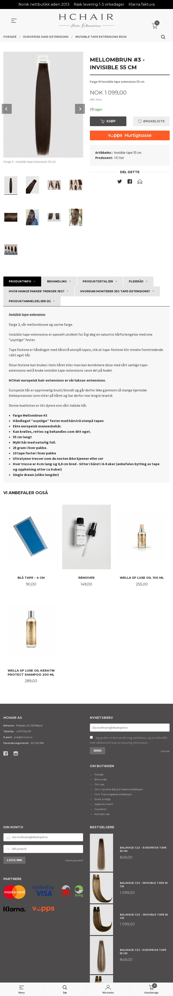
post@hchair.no (23, 737)
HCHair (119, 158)
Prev (7, 109)
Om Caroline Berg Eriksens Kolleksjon (118, 789)
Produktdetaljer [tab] (98, 281)
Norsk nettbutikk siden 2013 (43, 4)
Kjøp (108, 121)
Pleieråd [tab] (136, 281)
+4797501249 (23, 732)
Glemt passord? (74, 860)
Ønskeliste (151, 121)
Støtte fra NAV (103, 804)
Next (80, 109)
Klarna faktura (142, 4)
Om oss (99, 784)
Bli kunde (100, 780)
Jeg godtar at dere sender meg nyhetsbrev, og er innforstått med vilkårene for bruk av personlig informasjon (128, 741)
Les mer (165, 751)
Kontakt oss (101, 814)
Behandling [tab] (57, 281)
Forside (98, 775)
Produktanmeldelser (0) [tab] (30, 301)
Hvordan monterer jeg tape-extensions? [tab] (115, 291)
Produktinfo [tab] (20, 281)
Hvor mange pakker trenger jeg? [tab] (36, 291)
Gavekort (100, 809)
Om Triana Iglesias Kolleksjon (113, 794)
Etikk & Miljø (102, 799)
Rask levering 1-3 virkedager (99, 4)
